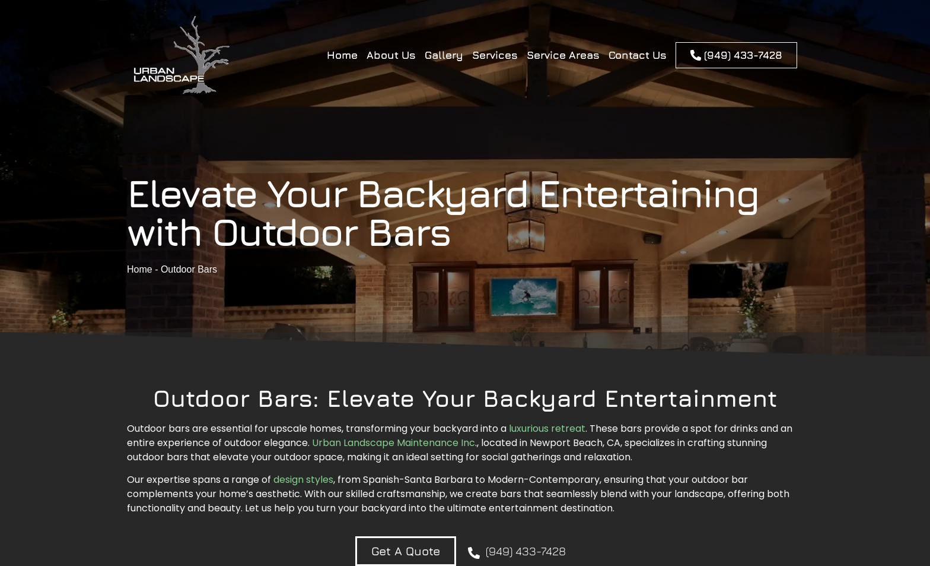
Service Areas (563, 55)
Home (342, 55)
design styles (303, 479)
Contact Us (638, 55)
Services (495, 55)
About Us (391, 55)
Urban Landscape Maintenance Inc (393, 443)
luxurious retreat (547, 428)
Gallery (444, 55)
